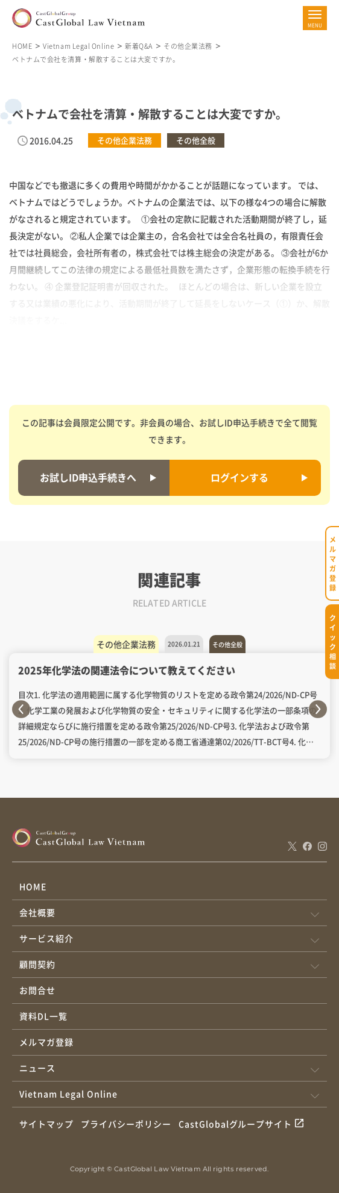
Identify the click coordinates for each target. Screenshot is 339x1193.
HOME (22, 46)
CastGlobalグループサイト (236, 1124)
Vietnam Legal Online (78, 46)
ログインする (239, 477)
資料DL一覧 (43, 1016)
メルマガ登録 (46, 1042)
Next (318, 709)
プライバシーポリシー (126, 1124)
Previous (21, 709)
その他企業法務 (187, 46)
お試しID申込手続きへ (88, 477)
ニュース (37, 1068)
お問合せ (37, 990)
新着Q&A (139, 46)
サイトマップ (46, 1124)
